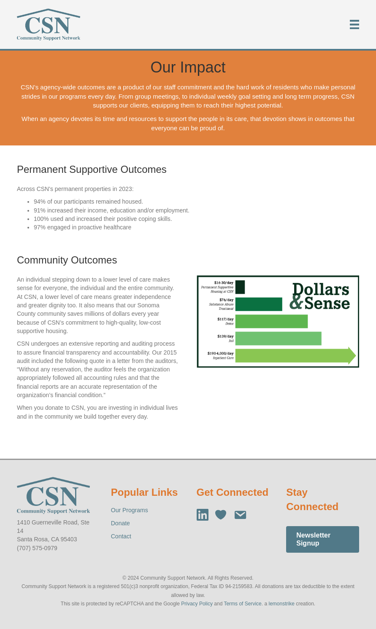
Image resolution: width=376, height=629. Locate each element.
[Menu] (354, 24)
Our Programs (129, 510)
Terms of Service (242, 604)
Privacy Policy (197, 604)
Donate (120, 523)
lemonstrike (281, 604)
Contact (121, 536)
